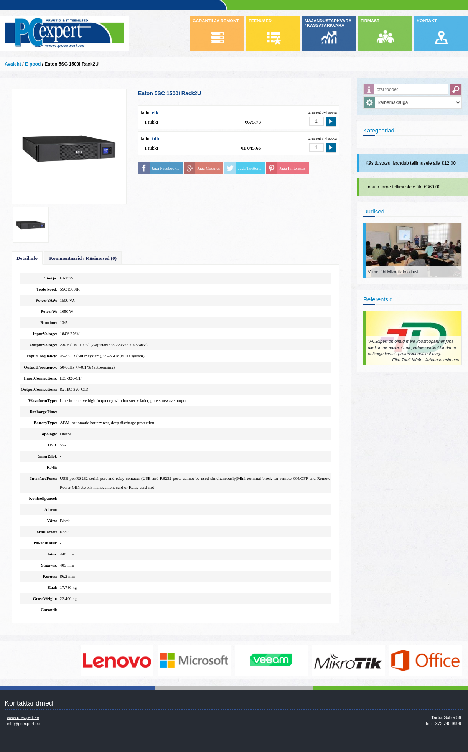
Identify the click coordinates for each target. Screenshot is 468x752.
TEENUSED (260, 20)
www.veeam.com (271, 660)
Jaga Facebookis (165, 168)
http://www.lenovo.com (117, 660)
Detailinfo (27, 258)
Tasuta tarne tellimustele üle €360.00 (403, 187)
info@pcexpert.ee (23, 723)
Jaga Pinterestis (292, 168)
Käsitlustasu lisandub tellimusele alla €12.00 (411, 163)
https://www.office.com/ (425, 660)
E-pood (33, 64)
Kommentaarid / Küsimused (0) (83, 258)
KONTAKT (427, 20)
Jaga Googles (208, 168)
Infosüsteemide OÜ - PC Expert (64, 33)
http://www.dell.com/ (40, 660)
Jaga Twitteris (249, 168)
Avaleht (13, 64)
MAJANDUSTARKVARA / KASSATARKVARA (328, 23)
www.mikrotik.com (348, 660)
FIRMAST (370, 20)
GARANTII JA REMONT (216, 20)
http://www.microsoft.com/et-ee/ (194, 660)
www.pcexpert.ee (23, 717)
